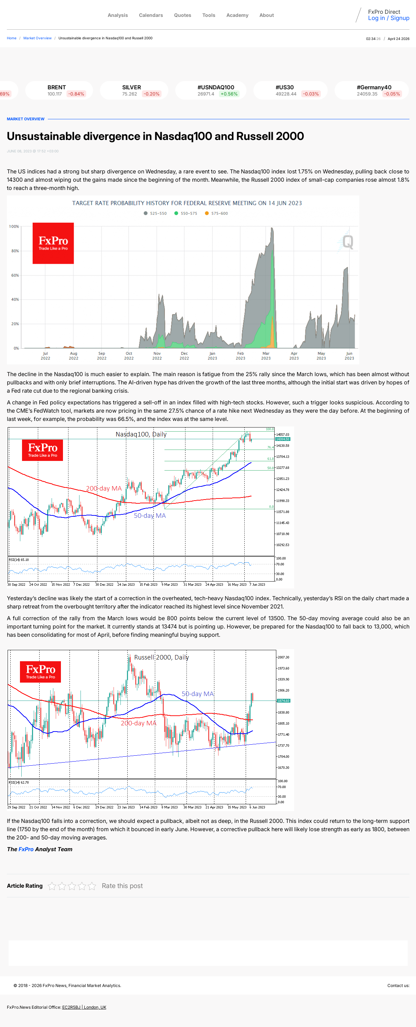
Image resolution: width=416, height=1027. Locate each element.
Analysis (118, 15)
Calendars (151, 15)
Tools (208, 15)
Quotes (182, 15)
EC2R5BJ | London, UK (84, 1007)
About (266, 15)
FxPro (26, 849)
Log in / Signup (388, 17)
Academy (237, 15)
